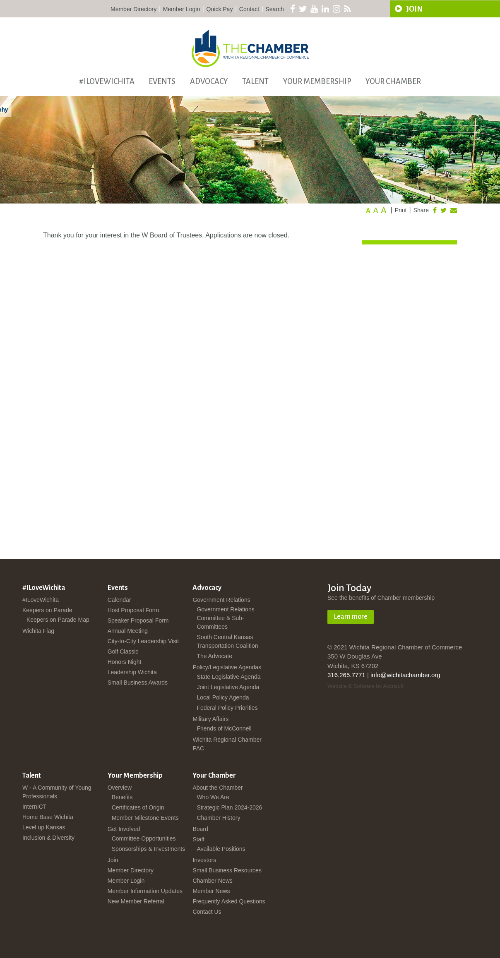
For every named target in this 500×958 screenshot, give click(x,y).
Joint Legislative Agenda (228, 687)
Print (401, 210)
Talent (255, 81)
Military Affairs (210, 719)
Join (113, 860)
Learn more (351, 616)
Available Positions (221, 848)
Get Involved (124, 829)
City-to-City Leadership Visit (143, 641)
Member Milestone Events (145, 817)
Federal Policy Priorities (227, 707)
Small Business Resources (227, 870)
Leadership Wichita (132, 672)
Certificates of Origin (138, 807)
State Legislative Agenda (228, 676)
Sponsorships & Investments (148, 848)
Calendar (119, 599)
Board (200, 829)
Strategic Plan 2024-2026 (229, 807)
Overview (120, 787)
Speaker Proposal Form (138, 620)
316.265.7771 (346, 674)
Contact (249, 9)
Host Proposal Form (133, 610)
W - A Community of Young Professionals (56, 792)
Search (275, 9)
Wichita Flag (38, 630)
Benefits (122, 797)
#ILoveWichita (107, 81)
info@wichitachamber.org (405, 674)
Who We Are (213, 797)
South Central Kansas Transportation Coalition (227, 641)
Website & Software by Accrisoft (365, 686)
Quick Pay (220, 9)
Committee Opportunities (144, 838)
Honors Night (125, 662)
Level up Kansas (43, 827)
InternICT (34, 806)
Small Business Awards (138, 682)
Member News (211, 891)
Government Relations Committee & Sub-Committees (225, 618)
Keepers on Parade (47, 610)
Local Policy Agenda (223, 697)
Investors (204, 860)
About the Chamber (217, 787)
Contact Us (206, 911)
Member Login (181, 9)
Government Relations (221, 599)
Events (162, 81)
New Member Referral (136, 901)
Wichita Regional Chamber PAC (227, 744)
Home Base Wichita (47, 817)
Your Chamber (393, 81)
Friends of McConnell (224, 728)
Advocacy (209, 81)
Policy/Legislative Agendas (226, 667)
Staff (198, 839)
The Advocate (214, 656)
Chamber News (212, 880)
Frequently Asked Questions (228, 901)
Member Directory (133, 9)
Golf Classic (123, 651)
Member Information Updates (145, 891)
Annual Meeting (128, 630)
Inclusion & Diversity (48, 837)
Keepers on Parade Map (57, 619)
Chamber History (218, 817)
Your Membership (317, 81)
